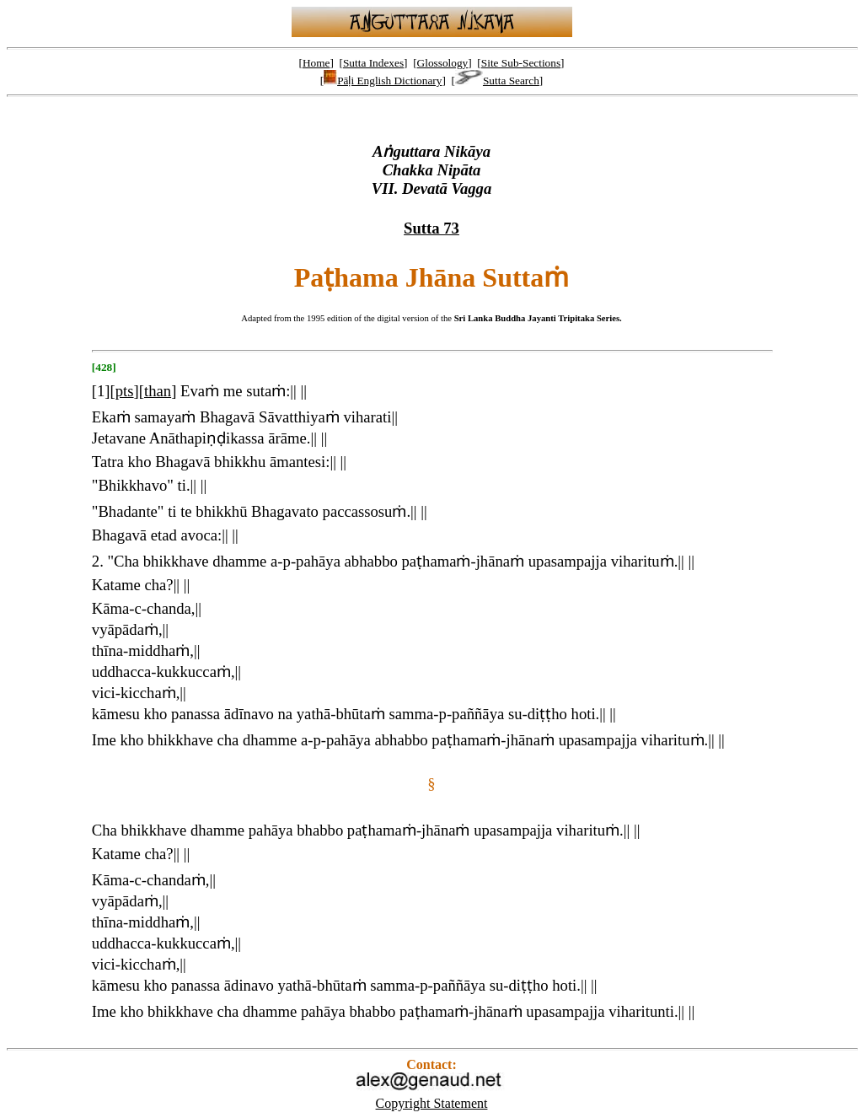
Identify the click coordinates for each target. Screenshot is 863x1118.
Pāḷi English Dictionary (383, 80)
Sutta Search (497, 80)
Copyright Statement (432, 1103)
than (157, 391)
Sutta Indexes (373, 62)
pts (124, 391)
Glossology (443, 62)
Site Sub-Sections (520, 62)
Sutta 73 (431, 228)
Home (316, 62)
